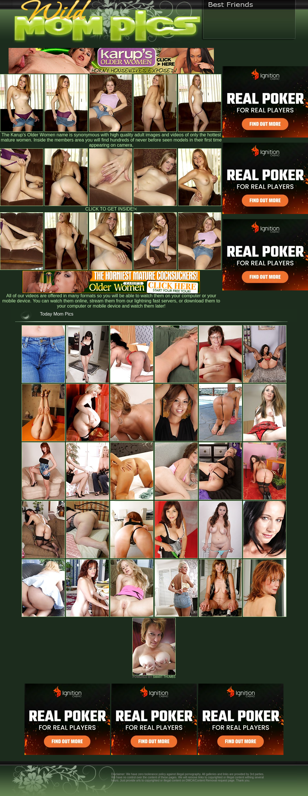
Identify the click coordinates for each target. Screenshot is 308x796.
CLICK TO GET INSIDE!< (111, 209)
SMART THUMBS (164, 676)
